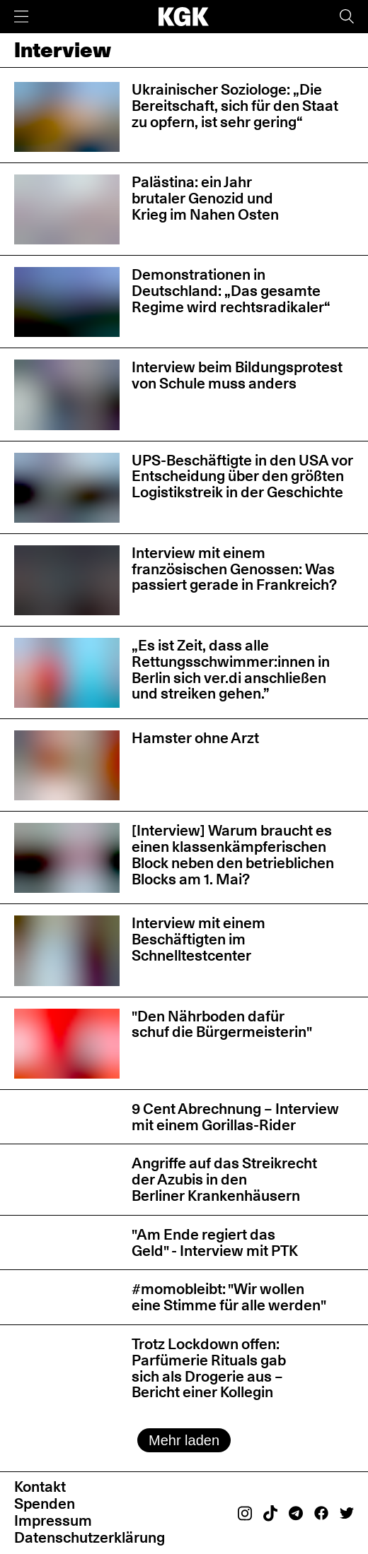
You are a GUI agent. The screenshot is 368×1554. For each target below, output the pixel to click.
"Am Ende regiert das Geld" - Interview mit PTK (215, 1242)
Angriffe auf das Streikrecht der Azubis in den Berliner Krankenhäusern (224, 1179)
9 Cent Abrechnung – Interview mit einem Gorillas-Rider (235, 1117)
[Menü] (21, 16)
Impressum (53, 1520)
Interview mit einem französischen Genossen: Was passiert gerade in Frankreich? (234, 569)
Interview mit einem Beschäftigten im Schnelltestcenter (198, 939)
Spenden (44, 1503)
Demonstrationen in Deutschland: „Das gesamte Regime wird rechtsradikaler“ (231, 291)
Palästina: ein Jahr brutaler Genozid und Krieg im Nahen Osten (205, 198)
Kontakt (40, 1486)
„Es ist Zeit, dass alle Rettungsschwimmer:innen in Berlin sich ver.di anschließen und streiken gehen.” (231, 669)
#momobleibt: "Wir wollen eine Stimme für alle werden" (229, 1297)
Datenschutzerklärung (89, 1537)
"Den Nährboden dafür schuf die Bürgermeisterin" (222, 1024)
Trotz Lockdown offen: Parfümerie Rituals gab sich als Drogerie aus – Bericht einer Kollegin (209, 1368)
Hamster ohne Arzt (195, 738)
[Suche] (347, 16)
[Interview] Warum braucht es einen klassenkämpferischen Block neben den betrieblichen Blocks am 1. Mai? (233, 854)
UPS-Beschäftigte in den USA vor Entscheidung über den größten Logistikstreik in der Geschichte (242, 476)
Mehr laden (184, 1440)
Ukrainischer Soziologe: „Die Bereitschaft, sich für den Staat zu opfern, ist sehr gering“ (235, 106)
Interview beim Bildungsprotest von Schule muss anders (237, 375)
